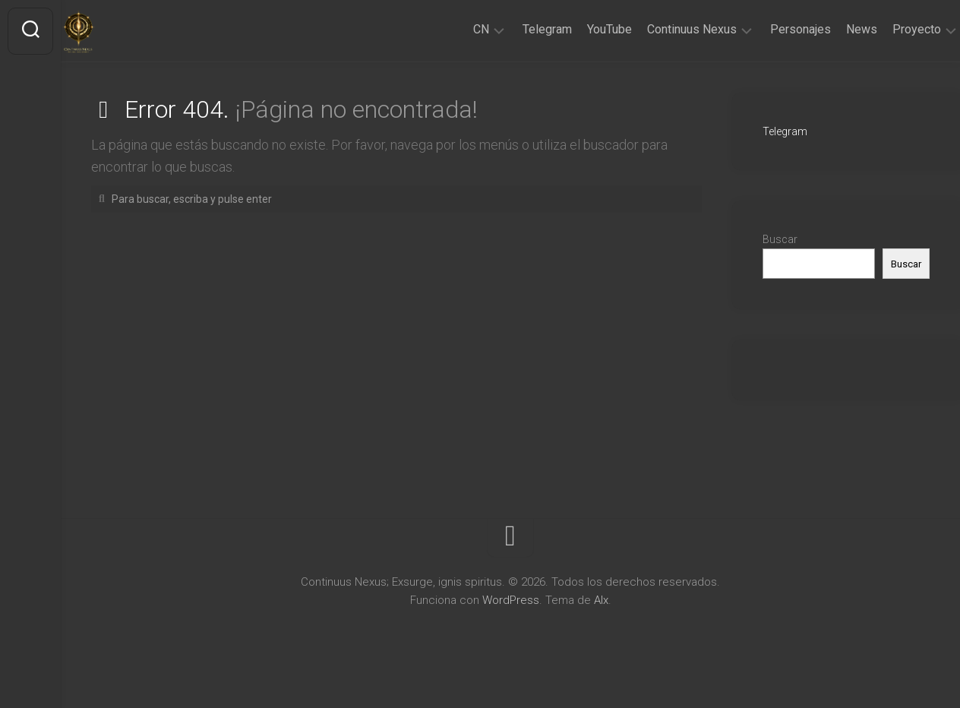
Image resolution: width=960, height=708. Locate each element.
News (832, 29)
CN (451, 29)
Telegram (517, 29)
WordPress (510, 600)
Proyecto (887, 29)
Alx (601, 600)
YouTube (579, 29)
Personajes (771, 29)
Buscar (780, 239)
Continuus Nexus (662, 29)
